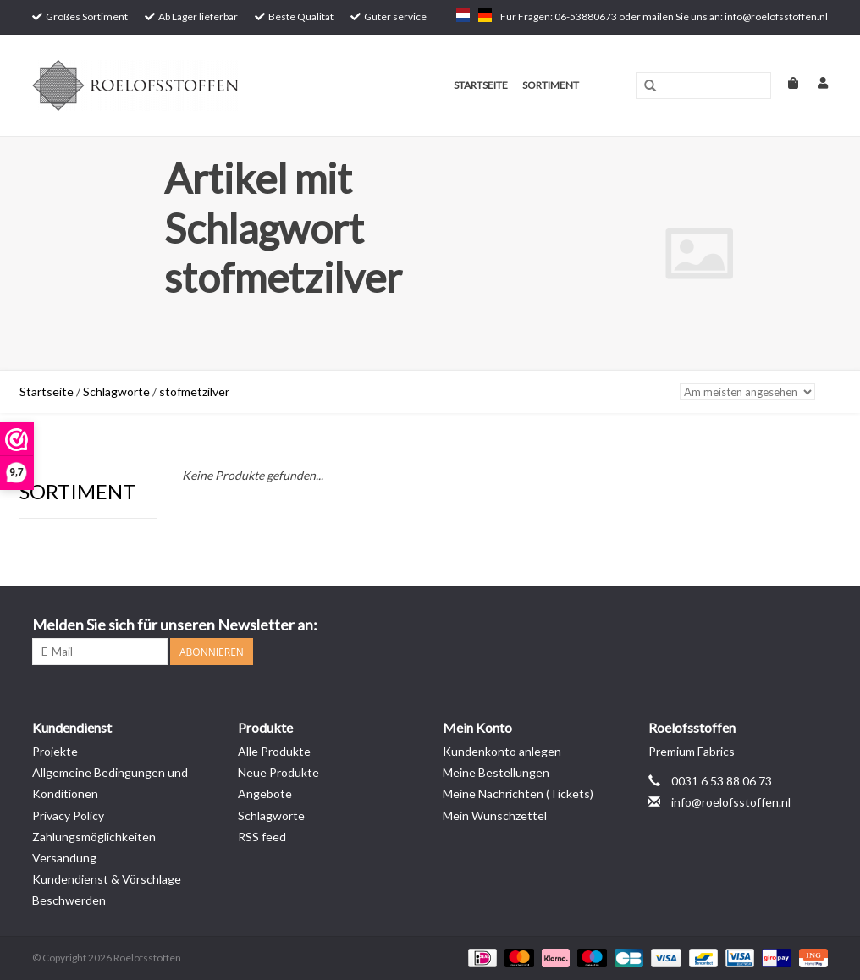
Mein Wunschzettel (495, 815)
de (485, 15)
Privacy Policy (68, 815)
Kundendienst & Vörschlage (106, 879)
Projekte (55, 751)
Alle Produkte (274, 751)
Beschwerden (69, 900)
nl (463, 15)
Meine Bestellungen (496, 772)
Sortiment (550, 85)
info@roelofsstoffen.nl (731, 802)
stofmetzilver (194, 391)
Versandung (64, 858)
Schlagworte (116, 391)
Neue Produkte (278, 772)
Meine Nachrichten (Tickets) (518, 793)
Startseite (481, 85)
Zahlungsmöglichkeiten (94, 836)
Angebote (265, 793)
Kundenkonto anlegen (502, 751)
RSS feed (262, 836)
